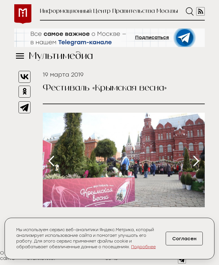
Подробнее (143, 247)
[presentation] (51, 161)
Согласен (184, 238)
